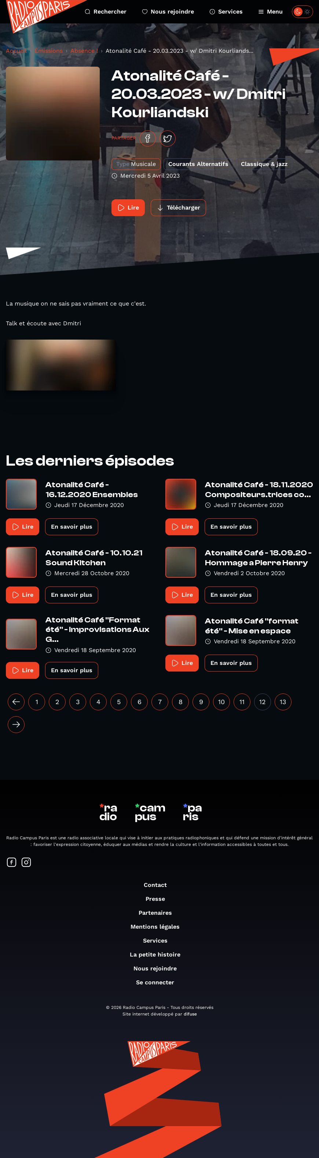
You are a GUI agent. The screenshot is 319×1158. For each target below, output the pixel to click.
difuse (190, 1014)
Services (226, 11)
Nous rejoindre (168, 11)
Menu (270, 11)
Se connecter (159, 982)
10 (221, 702)
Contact (159, 884)
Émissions (48, 50)
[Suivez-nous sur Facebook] (12, 863)
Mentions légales (159, 926)
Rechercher (105, 11)
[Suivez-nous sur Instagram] (26, 863)
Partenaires (159, 912)
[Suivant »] (16, 725)
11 (242, 702)
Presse (159, 898)
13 (283, 702)
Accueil (16, 50)
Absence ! (84, 50)
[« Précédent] (16, 702)
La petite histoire (159, 954)
